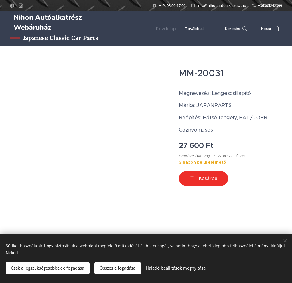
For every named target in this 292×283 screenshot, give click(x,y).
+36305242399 (270, 5)
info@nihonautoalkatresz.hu (221, 5)
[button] (236, 29)
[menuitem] (169, 29)
